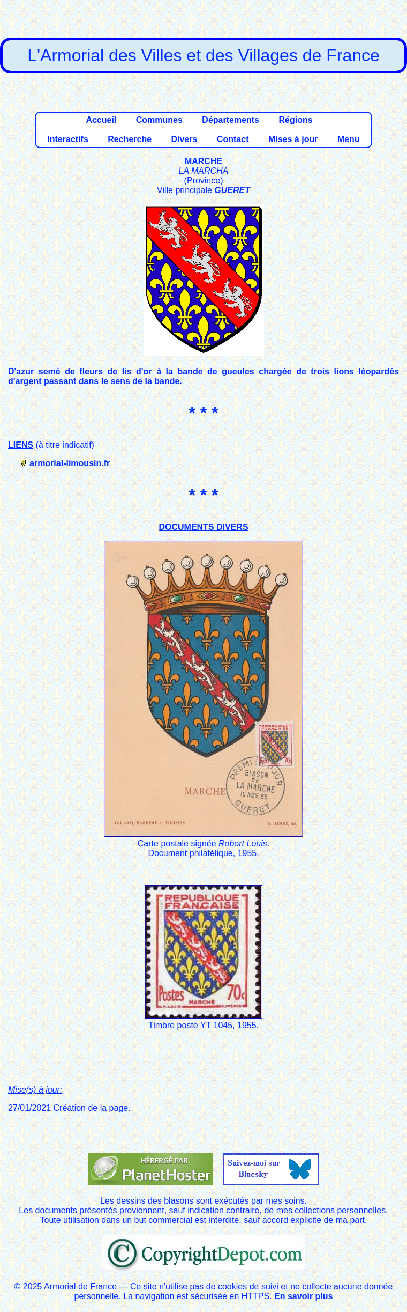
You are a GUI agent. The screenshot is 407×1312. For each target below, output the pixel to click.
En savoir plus (303, 1296)
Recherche (130, 139)
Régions (295, 119)
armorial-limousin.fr (69, 463)
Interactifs (67, 139)
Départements (230, 119)
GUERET (232, 190)
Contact (233, 139)
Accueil (101, 119)
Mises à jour (293, 139)
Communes (159, 119)
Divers (184, 139)
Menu (348, 139)
